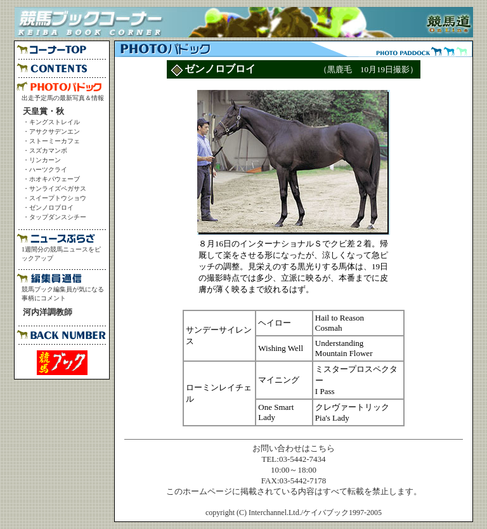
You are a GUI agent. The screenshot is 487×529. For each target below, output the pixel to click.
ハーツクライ (48, 169)
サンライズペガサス (57, 188)
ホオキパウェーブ (54, 178)
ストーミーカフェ (54, 140)
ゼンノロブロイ (51, 207)
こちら (322, 448)
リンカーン (45, 159)
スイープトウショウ (57, 197)
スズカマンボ (48, 150)
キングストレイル (54, 121)
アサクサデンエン (54, 131)
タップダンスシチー (57, 217)
